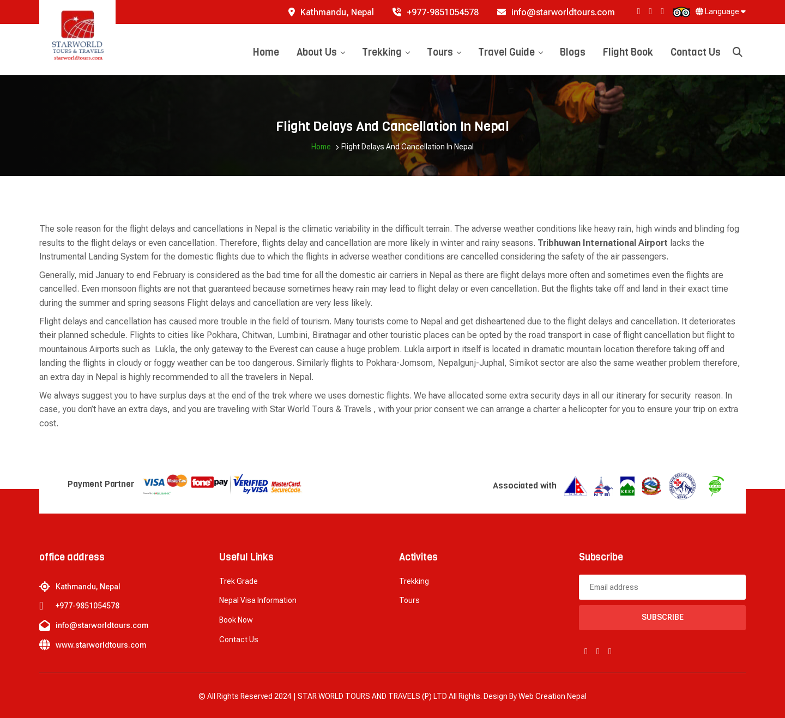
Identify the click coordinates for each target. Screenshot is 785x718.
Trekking (385, 52)
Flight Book (628, 52)
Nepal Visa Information (258, 600)
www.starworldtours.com (101, 645)
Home (266, 52)
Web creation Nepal (552, 696)
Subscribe (663, 617)
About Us (321, 52)
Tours (444, 52)
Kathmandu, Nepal (331, 12)
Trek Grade (238, 581)
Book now (236, 620)
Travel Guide (510, 52)
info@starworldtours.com (556, 12)
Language (721, 11)
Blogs (572, 52)
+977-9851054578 (435, 12)
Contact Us (696, 52)
